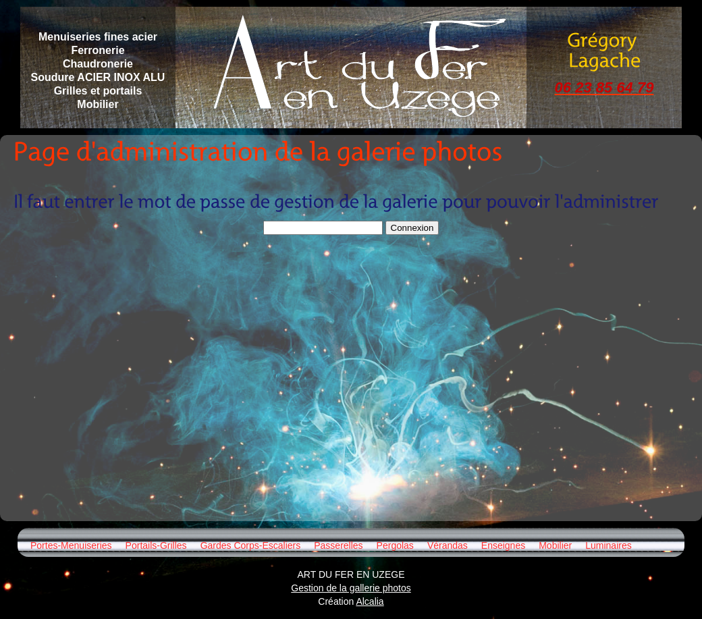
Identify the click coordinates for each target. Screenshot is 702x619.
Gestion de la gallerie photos (350, 588)
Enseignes (503, 545)
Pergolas (395, 545)
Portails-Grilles (156, 545)
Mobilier (555, 545)
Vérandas (447, 545)
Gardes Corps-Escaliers (250, 545)
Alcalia (369, 601)
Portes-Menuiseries (71, 545)
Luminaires (608, 545)
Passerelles (338, 545)
